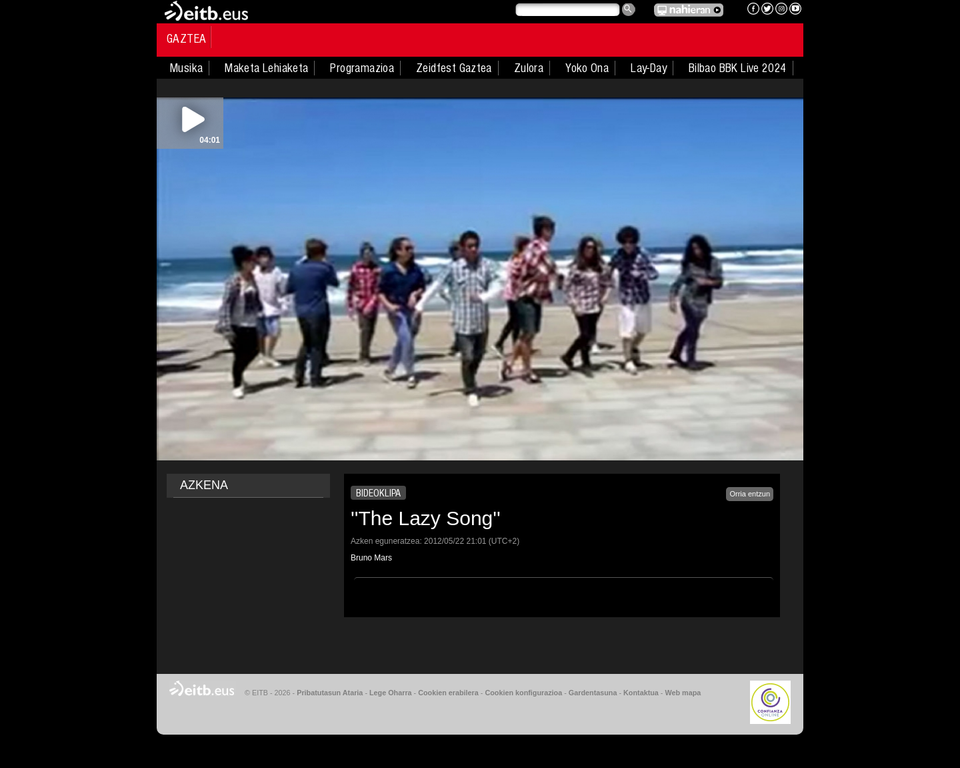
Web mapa (683, 693)
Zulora (528, 68)
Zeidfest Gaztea (454, 68)
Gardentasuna (593, 693)
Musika (186, 68)
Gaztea (186, 38)
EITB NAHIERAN (688, 10)
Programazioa (362, 68)
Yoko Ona (587, 68)
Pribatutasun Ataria (330, 693)
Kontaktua (641, 693)
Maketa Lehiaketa (266, 68)
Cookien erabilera (448, 693)
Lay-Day (649, 68)
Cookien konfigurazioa (523, 693)
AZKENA (204, 485)
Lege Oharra (390, 693)
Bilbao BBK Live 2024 (738, 68)
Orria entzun (749, 494)
